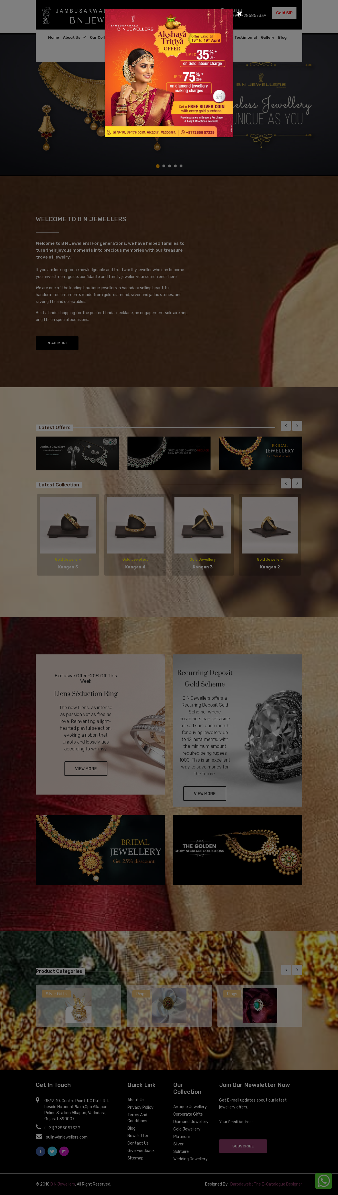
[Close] (239, 13)
